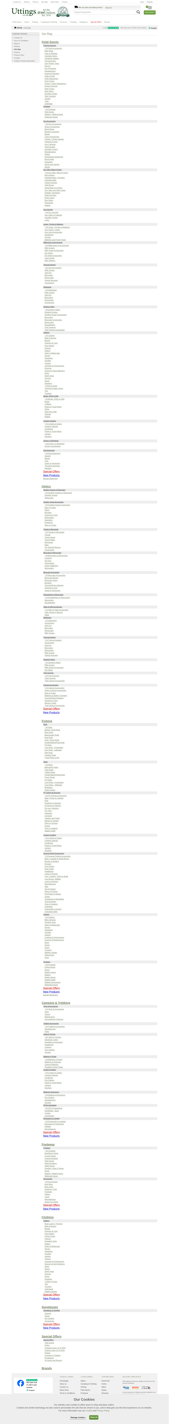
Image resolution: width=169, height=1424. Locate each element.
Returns (35, 2)
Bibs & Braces (50, 920)
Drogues (48, 864)
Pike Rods (49, 753)
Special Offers (96, 22)
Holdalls (48, 1126)
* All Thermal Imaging (53, 268)
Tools (47, 101)
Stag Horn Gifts (51, 412)
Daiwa (104, 1390)
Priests (47, 826)
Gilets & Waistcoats (52, 353)
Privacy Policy (19, 55)
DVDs (47, 409)
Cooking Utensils (51, 426)
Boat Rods (49, 738)
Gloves (47, 356)
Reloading (49, 162)
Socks (47, 381)
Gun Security (48, 209)
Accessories (49, 283)
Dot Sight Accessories (53, 256)
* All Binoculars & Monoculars (56, 556)
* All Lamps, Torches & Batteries (57, 227)
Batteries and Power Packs (55, 240)
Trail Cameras (50, 327)
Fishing (35, 22)
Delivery (27, 2)
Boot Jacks (49, 1187)
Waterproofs (49, 955)
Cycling (47, 1113)
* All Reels (49, 765)
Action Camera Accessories (55, 690)
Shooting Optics (49, 659)
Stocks (47, 167)
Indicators (48, 813)
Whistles (48, 468)
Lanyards (48, 816)
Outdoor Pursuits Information (24, 61)
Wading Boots (50, 977)
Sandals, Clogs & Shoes (54, 1168)
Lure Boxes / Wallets (53, 879)
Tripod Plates (50, 540)
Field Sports (16, 22)
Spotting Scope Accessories (56, 315)
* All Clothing (50, 336)
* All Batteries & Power (53, 1060)
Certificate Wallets (52, 59)
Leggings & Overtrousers (54, 366)
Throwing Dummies (52, 466)
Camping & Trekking (49, 22)
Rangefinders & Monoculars (53, 595)
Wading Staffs (50, 831)
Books (47, 402)
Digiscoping (49, 518)
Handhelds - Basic (52, 1111)
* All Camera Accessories (54, 688)
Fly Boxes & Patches (53, 806)
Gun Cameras (50, 144)
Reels (45, 762)
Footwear (63, 22)
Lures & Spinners (51, 882)
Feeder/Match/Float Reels (55, 775)
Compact (48, 558)
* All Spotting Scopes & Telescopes (58, 493)
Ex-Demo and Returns (53, 1360)
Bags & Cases (50, 508)
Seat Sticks (49, 91)
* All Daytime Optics (52, 310)
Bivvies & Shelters (52, 861)
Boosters (48, 513)
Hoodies (48, 361)
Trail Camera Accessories (55, 330)
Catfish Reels (50, 772)
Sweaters (48, 383)
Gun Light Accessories (53, 232)
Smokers (48, 437)
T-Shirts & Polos (51, 386)
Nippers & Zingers (52, 821)
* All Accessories (51, 1182)
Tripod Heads (50, 537)
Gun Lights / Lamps (52, 230)
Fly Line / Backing (52, 808)
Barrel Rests (49, 129)
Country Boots (50, 1156)
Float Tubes (49, 869)
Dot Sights (49, 253)
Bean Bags (49, 51)
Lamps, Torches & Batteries (53, 224)
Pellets (47, 154)
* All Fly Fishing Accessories (56, 796)
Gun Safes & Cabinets (53, 215)
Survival (48, 1103)
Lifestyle (48, 1313)
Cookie (89, 1410)
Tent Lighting (50, 1050)
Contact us (64, 1387)
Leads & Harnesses (52, 463)
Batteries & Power (49, 1056)
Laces (47, 1197)
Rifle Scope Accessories (54, 250)
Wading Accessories (53, 982)
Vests (47, 958)
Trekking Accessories (51, 1023)
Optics (26, 22)
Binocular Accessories (53, 320)
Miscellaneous (50, 152)
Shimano (105, 1393)
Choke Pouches (51, 183)
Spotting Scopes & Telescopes (54, 490)
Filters (47, 510)
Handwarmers (50, 71)
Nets (46, 887)
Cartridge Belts (50, 180)
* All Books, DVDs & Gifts (54, 399)
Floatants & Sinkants (53, 803)
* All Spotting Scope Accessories (57, 505)
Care (46, 461)
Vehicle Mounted (51, 280)
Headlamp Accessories (54, 1042)
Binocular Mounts (51, 578)
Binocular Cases (51, 580)
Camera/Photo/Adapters (54, 698)
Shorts (47, 945)
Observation (49, 563)
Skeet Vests (49, 376)
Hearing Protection (52, 74)
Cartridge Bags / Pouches (55, 178)
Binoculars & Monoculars (52, 553)
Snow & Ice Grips (51, 1202)
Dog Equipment (49, 450)
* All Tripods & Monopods (54, 532)
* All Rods (48, 727)
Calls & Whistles (51, 54)
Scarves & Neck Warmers (55, 371)
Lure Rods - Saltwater (53, 750)
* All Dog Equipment (52, 453)
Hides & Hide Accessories (52, 607)
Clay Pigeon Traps (52, 64)
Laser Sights (49, 258)
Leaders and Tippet (52, 818)
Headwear (49, 358)
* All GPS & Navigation (53, 1108)
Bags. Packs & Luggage (54, 798)
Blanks (47, 134)
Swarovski (106, 1381)
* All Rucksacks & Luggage (55, 1122)
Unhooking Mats (51, 912)
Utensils (48, 414)
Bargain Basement (50, 479)
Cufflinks (48, 404)
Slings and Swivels (52, 164)
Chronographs (50, 61)
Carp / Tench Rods (52, 740)
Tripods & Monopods (50, 529)
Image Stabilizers (51, 566)
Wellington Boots (51, 117)
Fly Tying (48, 811)
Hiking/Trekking (51, 1163)
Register (150, 2)
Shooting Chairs (51, 94)
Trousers (48, 393)
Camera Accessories (50, 685)
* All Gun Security (51, 212)
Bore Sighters (50, 261)
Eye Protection (50, 69)
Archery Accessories (53, 446)
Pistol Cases (49, 198)
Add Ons (48, 273)
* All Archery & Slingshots (54, 444)
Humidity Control (51, 149)
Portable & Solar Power (54, 1067)
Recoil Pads (49, 159)
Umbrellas (49, 104)
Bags (47, 545)
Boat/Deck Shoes (51, 1153)
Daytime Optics (48, 307)
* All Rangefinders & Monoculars (57, 598)
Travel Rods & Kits (52, 758)
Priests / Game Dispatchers (55, 84)
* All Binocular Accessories (55, 575)
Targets (47, 99)
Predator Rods (50, 755)
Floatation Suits (51, 1241)
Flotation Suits (50, 922)
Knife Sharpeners (51, 79)
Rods (45, 724)
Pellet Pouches (50, 195)
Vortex (104, 1384)
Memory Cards (50, 703)
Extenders (49, 520)
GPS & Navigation (50, 1105)
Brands (107, 22)
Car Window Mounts (53, 547)
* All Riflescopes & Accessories (57, 246)
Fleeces (48, 348)
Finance (65, 2)
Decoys (47, 66)
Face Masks (49, 346)
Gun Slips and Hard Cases (55, 190)
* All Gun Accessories (53, 124)
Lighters (48, 434)
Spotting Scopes (51, 312)
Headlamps (49, 235)
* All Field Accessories (53, 48)
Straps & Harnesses (52, 591)
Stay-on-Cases (50, 525)
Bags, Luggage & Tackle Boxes (57, 859)
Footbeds (48, 1192)
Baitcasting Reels (51, 767)
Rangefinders (50, 325)
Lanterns (48, 1047)
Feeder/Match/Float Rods (54, 743)
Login (142, 2)
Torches (48, 237)
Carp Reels (49, 770)
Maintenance (50, 1017)
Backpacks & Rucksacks (54, 1124)
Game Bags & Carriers (53, 188)
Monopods (49, 542)
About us (63, 1384)
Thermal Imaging (49, 265)
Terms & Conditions (21, 41)
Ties (46, 391)
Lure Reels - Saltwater (53, 785)
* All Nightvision (51, 290)
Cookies (17, 58)
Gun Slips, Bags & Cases (52, 170)
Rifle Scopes (49, 248)
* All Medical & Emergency (55, 1095)
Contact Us (17, 2)
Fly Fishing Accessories (51, 793)
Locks (47, 220)
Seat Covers (49, 89)
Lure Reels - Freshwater (54, 782)
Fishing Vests (50, 1236)
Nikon (104, 1387)
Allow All (93, 1417)
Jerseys (48, 1259)
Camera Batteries (51, 1065)
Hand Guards (50, 147)
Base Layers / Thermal (53, 1224)
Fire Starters (49, 1080)
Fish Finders (49, 866)
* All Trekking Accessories (55, 1027)
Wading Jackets (51, 953)
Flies (46, 801)
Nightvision (47, 287)
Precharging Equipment (54, 157)
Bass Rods (49, 732)
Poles (47, 1032)
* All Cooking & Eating (53, 424)
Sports (47, 1316)
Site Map (44, 2)
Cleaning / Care (51, 1189)
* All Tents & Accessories (54, 1009)
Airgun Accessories (52, 127)
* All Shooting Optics (53, 663)
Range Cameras (51, 86)
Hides (47, 615)
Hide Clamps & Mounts (54, 612)
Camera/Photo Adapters (54, 585)
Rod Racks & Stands (53, 894)
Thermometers (50, 902)
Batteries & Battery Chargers (56, 696)
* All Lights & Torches (53, 1037)
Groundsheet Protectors (54, 1019)
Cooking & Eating (49, 421)
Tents (47, 1012)
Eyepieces (49, 523)
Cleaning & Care (51, 142)
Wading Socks (50, 972)
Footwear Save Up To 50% (55, 1348)
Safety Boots (50, 1166)
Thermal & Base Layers (54, 388)
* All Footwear (50, 109)
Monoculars (49, 278)
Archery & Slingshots (50, 441)
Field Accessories (49, 45)
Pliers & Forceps (51, 823)
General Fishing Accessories (53, 853)
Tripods (47, 535)
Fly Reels (48, 780)
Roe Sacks (49, 200)
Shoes (47, 970)
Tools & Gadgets (51, 828)
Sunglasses (83, 22)
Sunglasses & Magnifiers (54, 899)
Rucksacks (49, 203)
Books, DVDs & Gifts (50, 396)
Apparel (48, 456)
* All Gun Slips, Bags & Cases (56, 173)
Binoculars (49, 275)
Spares (47, 1014)
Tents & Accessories (50, 1006)
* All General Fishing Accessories (58, 856)
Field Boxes (49, 185)
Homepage (64, 1381)
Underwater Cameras (53, 909)
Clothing (73, 22)
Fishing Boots (50, 967)
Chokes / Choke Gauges (54, 139)
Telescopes (49, 498)
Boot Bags (49, 1184)
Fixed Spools (50, 777)
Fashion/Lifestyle (51, 1158)
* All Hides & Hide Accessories (56, 610)
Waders (48, 975)
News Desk (55, 2)
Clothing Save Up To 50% (55, 1350)
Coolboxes (49, 429)
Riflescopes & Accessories (52, 242)
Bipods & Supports (52, 132)
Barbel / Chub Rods (52, 730)
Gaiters (47, 351)
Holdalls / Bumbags (52, 193)
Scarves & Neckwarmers (54, 940)
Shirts (47, 373)
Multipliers (49, 787)
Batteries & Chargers (53, 1062)
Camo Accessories (52, 137)
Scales (47, 897)
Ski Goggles (49, 1318)
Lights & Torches (51, 874)
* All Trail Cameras (52, 676)
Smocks (48, 378)
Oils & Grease (50, 889)
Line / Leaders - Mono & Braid (56, 876)
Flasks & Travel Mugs (53, 407)
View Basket (150, 12)
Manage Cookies (78, 1417)
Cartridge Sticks (51, 56)
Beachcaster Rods (52, 735)
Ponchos (48, 368)
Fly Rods (48, 745)
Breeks (47, 341)
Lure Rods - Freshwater (54, 748)
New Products (51, 475)
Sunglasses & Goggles (51, 1310)
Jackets (48, 363)
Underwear (49, 1289)
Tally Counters (50, 96)
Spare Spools (50, 790)
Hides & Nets (50, 76)
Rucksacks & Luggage (51, 1118)
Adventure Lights (51, 1040)
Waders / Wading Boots (54, 114)
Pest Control (49, 81)
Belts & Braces (50, 338)
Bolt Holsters (50, 175)
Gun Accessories (49, 121)
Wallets (47, 205)
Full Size (48, 561)
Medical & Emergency (51, 1092)
